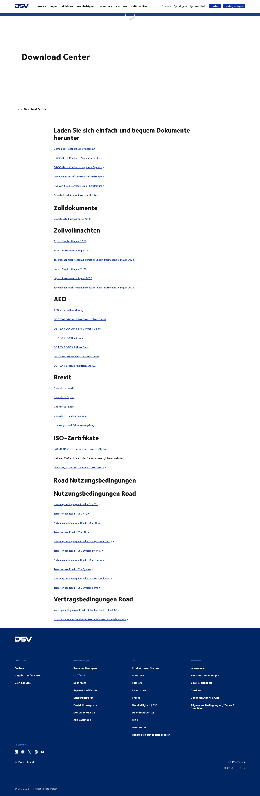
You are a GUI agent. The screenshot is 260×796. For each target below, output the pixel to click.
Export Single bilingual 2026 (70, 241)
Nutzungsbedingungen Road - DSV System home (82, 578)
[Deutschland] (197, 6)
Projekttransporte (85, 705)
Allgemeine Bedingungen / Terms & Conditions (212, 706)
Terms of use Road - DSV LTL (70, 532)
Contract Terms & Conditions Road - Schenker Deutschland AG (90, 619)
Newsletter (139, 727)
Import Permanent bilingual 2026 (73, 278)
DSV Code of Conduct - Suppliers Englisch (78, 167)
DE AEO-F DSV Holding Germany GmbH (76, 356)
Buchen (215, 6)
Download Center (35, 109)
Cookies (196, 690)
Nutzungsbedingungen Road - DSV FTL (76, 504)
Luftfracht (80, 675)
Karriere (121, 6)
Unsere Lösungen (46, 6)
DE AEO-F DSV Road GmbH (69, 338)
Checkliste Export (64, 397)
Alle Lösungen (82, 720)
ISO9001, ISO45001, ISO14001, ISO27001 (79, 467)
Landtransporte (83, 697)
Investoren (139, 690)
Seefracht (79, 683)
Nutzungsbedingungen (205, 675)
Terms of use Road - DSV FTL (70, 514)
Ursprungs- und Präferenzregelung (74, 425)
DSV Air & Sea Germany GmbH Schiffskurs (78, 186)
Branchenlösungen (85, 668)
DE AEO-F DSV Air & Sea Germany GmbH (77, 329)
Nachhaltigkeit (86, 6)
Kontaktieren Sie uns (145, 668)
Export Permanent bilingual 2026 (73, 250)
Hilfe (17, 109)
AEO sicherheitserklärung (68, 310)
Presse (136, 697)
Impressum (197, 668)
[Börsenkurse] (234, 768)
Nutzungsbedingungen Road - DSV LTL (76, 523)
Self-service (139, 6)
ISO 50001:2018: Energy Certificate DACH (79, 449)
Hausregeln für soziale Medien (151, 735)
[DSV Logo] (22, 6)
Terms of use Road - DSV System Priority (77, 551)
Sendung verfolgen (234, 6)
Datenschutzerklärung (205, 697)
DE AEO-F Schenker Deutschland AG (75, 366)
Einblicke (67, 6)
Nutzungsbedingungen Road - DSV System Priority (83, 541)
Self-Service (23, 683)
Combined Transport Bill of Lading (73, 149)
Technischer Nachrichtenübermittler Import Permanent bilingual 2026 (94, 287)
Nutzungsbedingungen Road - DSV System (78, 560)
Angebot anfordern (27, 675)
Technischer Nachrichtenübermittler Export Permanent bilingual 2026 (94, 260)
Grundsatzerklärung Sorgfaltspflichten (76, 195)
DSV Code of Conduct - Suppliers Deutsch (78, 158)
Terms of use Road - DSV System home (76, 588)
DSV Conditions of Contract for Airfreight (78, 176)
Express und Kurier (85, 690)
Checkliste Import (64, 407)
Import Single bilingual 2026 (70, 269)
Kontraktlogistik (84, 712)
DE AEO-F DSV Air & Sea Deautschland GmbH (80, 319)
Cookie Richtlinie (201, 683)
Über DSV (106, 6)
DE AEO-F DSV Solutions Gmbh (71, 347)
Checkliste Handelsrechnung (70, 416)
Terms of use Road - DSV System (72, 569)
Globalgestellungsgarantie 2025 (72, 219)
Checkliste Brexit (64, 388)
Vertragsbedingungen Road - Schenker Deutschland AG (85, 610)
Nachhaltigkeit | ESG (145, 705)
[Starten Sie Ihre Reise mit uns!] (95, 6)
